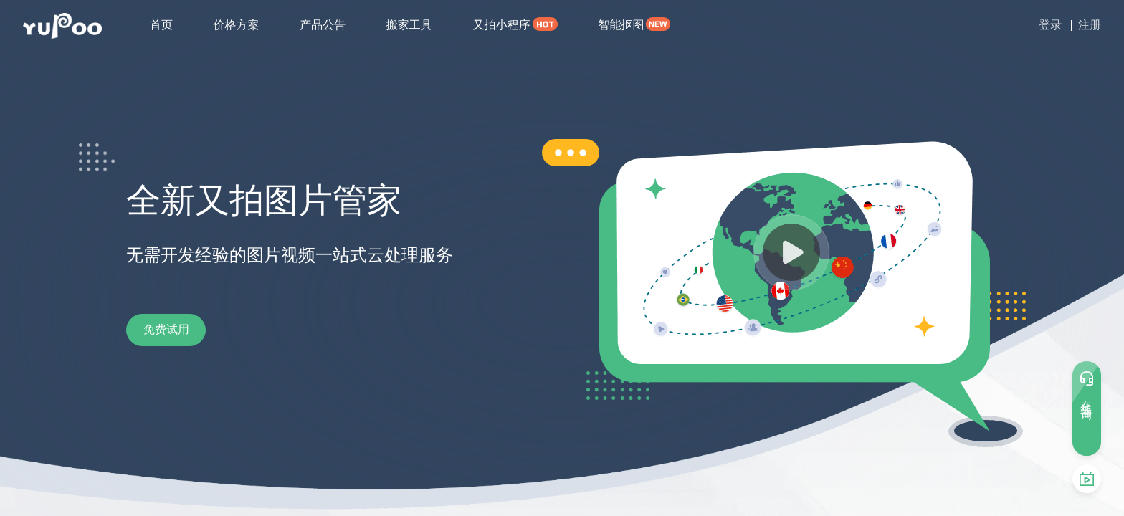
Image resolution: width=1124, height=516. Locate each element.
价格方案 (236, 25)
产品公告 (323, 25)
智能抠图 (621, 25)
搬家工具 (409, 25)
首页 (161, 25)
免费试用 (183, 329)
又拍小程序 (501, 25)
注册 (1089, 25)
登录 (1050, 25)
